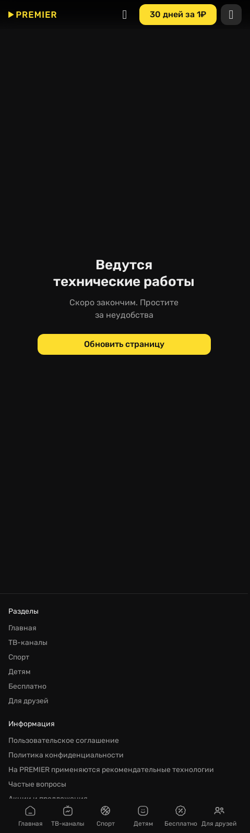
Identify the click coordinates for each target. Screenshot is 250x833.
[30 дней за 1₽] (178, 14)
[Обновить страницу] (124, 344)
